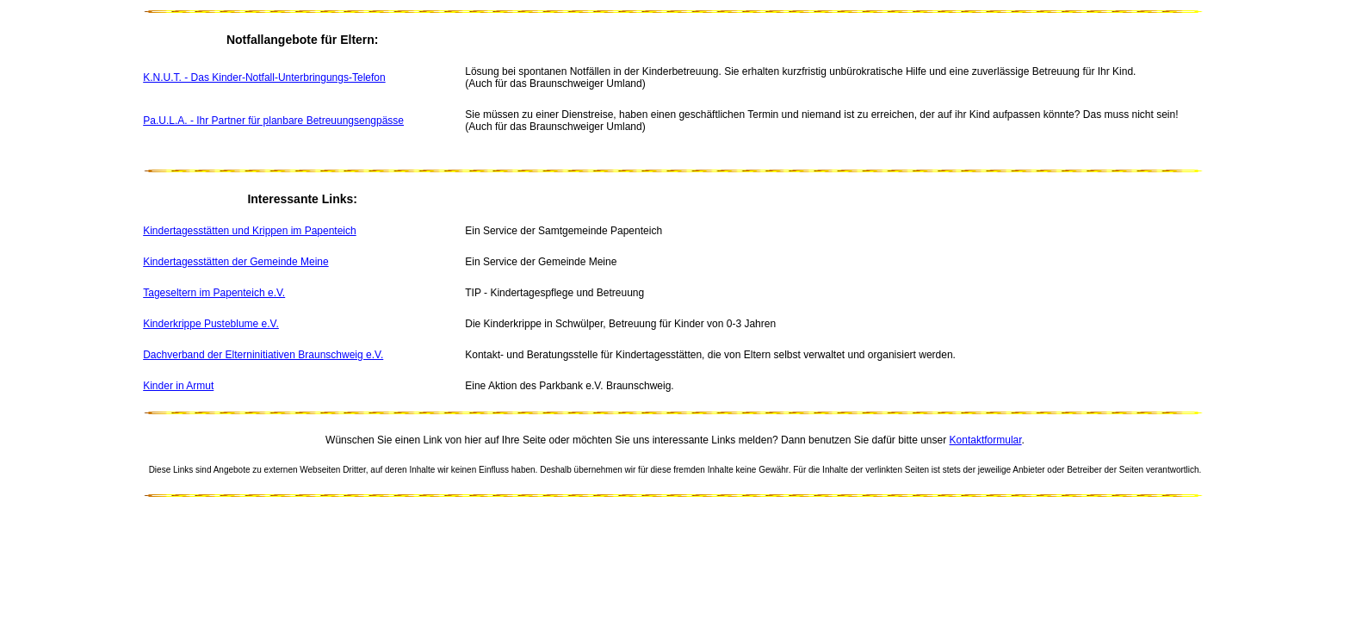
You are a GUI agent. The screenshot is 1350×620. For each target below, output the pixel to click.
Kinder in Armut (178, 386)
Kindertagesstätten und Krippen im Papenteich (249, 231)
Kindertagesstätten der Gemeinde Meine (235, 262)
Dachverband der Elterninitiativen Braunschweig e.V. (263, 355)
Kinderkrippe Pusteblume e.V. (211, 324)
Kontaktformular (986, 440)
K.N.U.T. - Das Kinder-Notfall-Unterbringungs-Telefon (264, 77)
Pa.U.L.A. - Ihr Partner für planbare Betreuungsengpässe (273, 121)
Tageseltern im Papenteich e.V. (214, 293)
